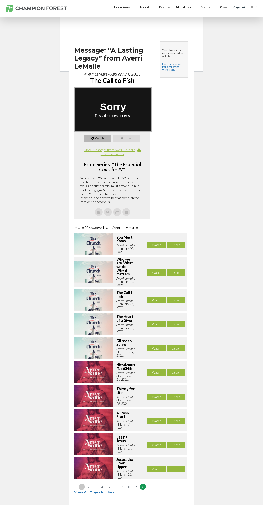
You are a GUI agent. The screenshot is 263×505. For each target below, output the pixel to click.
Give (223, 7)
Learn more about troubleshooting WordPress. (171, 67)
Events (164, 7)
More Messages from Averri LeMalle (109, 150)
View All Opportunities (94, 492)
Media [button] (206, 7)
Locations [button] (122, 7)
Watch (99, 138)
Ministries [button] (184, 7)
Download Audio (112, 154)
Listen (129, 138)
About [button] (145, 7)
